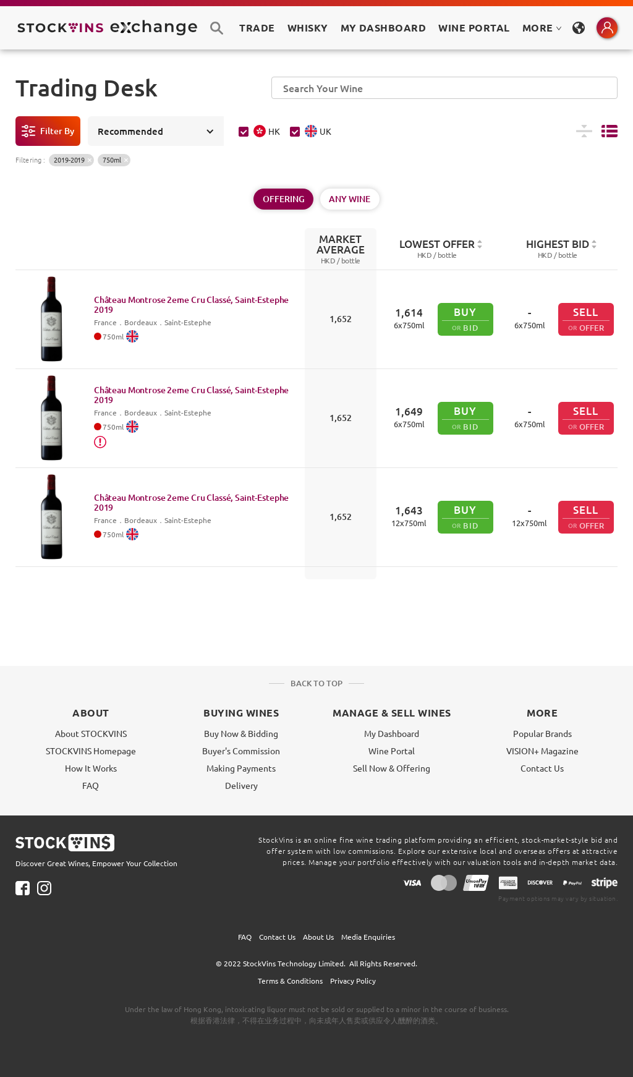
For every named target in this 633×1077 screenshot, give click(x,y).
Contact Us (542, 767)
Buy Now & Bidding (241, 733)
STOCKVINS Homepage (91, 750)
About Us (318, 937)
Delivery (241, 785)
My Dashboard (391, 733)
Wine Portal (473, 27)
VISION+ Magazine (542, 750)
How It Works (91, 767)
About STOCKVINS (91, 733)
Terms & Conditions (290, 980)
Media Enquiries (368, 937)
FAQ (90, 785)
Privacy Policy (353, 980)
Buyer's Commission (241, 750)
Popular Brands (542, 733)
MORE (542, 27)
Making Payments (241, 767)
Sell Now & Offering (391, 767)
